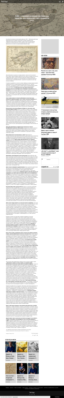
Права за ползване (17, 387)
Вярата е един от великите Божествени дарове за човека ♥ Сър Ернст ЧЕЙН (49, 132)
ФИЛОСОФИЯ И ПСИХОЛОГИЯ (45, 76)
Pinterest (33, 394)
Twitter (34, 335)
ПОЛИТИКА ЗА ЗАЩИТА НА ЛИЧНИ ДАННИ (36, 387)
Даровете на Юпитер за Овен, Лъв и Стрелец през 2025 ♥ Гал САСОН (21, 358)
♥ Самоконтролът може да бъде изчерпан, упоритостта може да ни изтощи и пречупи (49, 112)
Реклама (6, 387)
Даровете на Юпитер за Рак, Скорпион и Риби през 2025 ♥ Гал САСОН (21, 379)
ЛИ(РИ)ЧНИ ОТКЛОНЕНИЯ (44, 135)
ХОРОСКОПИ (32, 20)
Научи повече (15, 396)
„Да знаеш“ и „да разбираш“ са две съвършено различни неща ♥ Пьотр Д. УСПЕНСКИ (50, 153)
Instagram (37, 335)
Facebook (33, 335)
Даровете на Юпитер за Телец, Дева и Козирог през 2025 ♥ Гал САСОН (10, 358)
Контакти (11, 387)
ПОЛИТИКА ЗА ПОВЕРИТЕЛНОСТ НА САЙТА (52, 387)
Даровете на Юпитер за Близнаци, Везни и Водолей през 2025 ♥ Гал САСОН (33, 379)
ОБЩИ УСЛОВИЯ (25, 387)
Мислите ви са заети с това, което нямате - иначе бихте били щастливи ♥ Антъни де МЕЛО (49, 72)
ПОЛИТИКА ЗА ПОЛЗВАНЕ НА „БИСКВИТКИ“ (32, 388)
